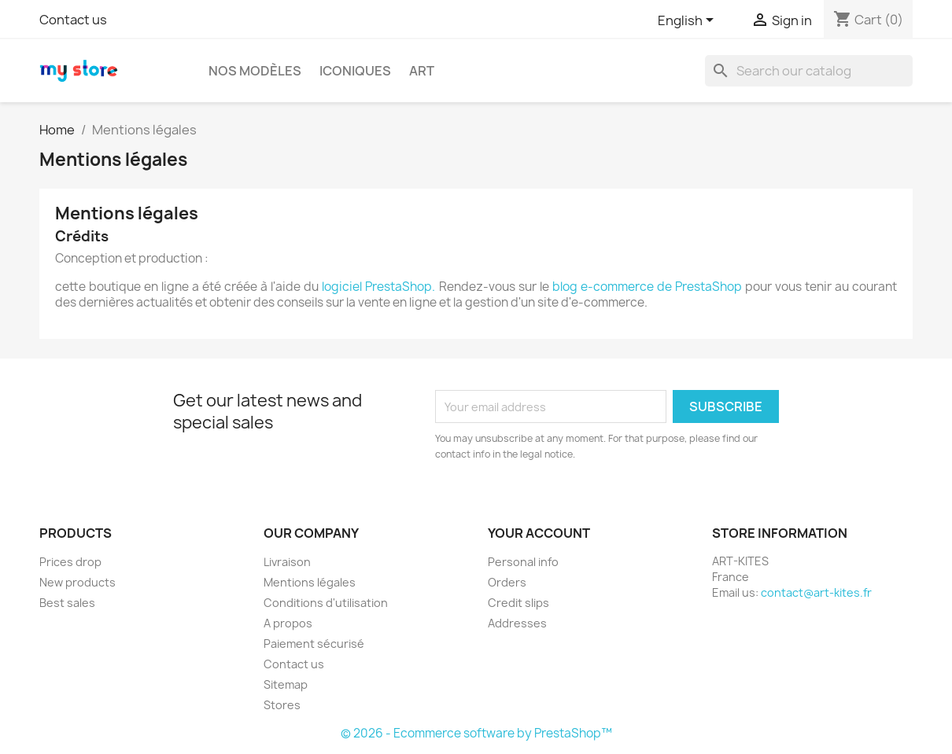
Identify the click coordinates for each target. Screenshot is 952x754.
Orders (507, 582)
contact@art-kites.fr (816, 592)
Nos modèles (254, 70)
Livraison (287, 561)
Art (421, 70)
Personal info (523, 561)
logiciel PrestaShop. (380, 286)
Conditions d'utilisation (326, 602)
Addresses (517, 623)
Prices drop (70, 561)
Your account (539, 533)
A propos (288, 623)
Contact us (73, 19)
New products (77, 582)
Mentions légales (310, 582)
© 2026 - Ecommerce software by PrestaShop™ (476, 733)
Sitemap (286, 684)
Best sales (67, 602)
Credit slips (518, 602)
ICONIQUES (355, 70)
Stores (282, 704)
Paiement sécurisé (314, 643)
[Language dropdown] (688, 21)
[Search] (809, 70)
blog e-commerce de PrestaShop (647, 286)
